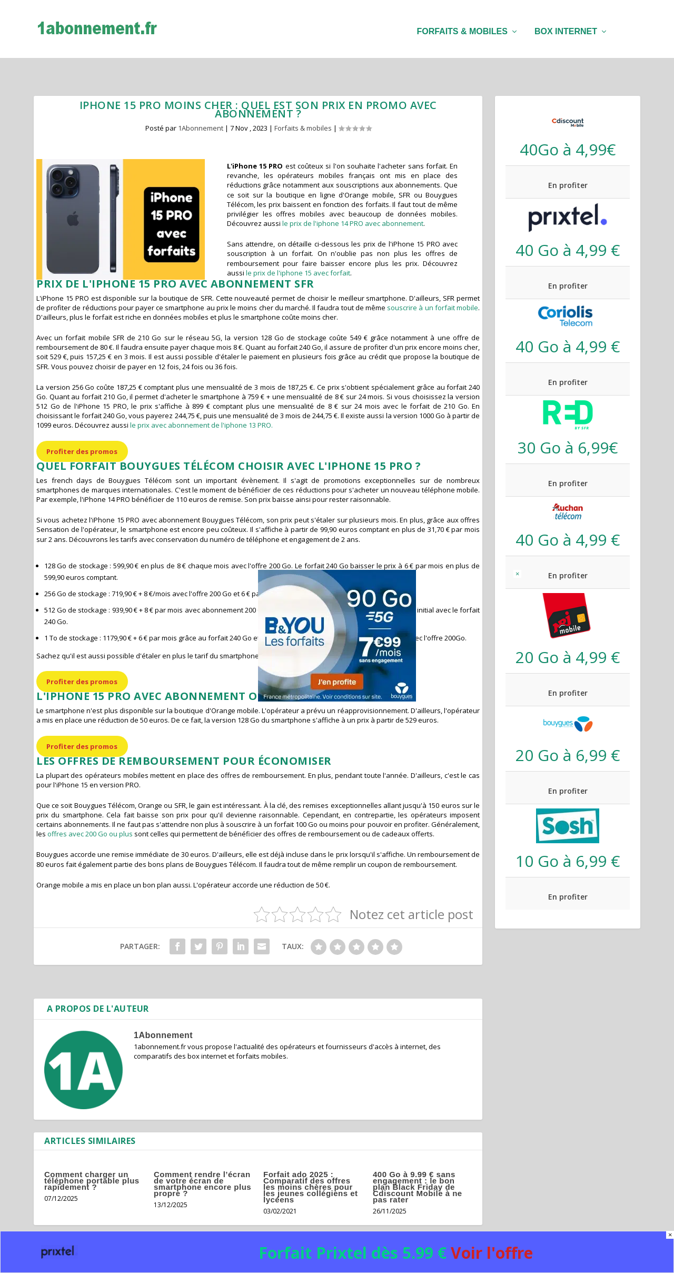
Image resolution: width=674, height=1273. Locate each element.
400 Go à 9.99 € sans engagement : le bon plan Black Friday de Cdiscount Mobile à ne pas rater (417, 1165)
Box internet (565, 26)
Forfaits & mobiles (462, 26)
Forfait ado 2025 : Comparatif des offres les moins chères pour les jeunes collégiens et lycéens (310, 1165)
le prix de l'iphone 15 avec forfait (298, 250)
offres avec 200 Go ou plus (90, 811)
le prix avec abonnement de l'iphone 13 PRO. (201, 403)
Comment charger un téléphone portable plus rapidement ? (92, 1158)
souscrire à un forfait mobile (432, 285)
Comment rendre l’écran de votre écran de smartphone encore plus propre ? (202, 1162)
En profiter (568, 163)
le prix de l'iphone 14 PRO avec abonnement (352, 201)
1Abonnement (200, 106)
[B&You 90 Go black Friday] (337, 698)
